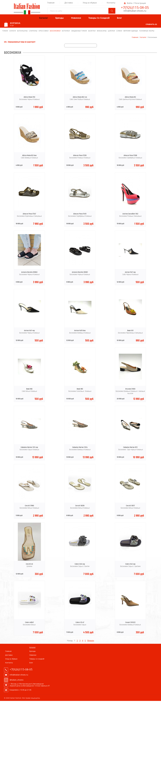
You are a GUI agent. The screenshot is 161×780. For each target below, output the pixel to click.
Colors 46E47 (29, 622)
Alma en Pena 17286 (130, 155)
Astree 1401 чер (29, 330)
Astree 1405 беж (80, 330)
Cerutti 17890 (29, 505)
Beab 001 (130, 330)
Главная (135, 37)
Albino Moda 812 (130, 97)
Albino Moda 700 (29, 97)
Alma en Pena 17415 (79, 214)
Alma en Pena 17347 (29, 214)
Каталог (143, 37)
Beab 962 (29, 389)
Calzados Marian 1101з (79, 447)
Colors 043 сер (130, 564)
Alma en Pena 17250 (80, 155)
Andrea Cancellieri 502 (130, 214)
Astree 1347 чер (130, 272)
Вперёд (90, 640)
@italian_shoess (16, 680)
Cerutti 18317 (130, 505)
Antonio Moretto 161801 (80, 272)
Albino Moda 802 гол (80, 97)
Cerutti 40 (29, 564)
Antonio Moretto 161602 (29, 272)
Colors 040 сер (80, 564)
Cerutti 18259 (79, 505)
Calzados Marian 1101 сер (29, 447)
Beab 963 (80, 389)
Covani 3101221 (130, 622)
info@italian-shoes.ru (135, 10)
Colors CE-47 (80, 622)
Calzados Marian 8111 (130, 447)
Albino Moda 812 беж (29, 155)
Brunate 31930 (130, 389)
